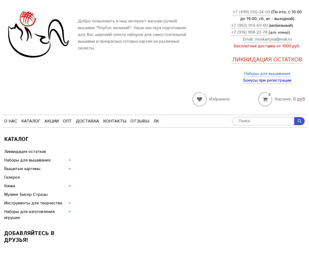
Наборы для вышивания (267, 74)
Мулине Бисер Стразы (26, 195)
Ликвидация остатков (25, 152)
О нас (10, 121)
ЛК (156, 121)
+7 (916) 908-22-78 (249, 32)
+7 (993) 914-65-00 (249, 26)
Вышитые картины (22, 169)
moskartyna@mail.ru (273, 39)
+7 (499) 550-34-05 (251, 12)
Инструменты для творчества (33, 203)
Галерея (12, 177)
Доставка (87, 121)
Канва (9, 186)
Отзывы (139, 121)
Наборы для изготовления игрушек (29, 215)
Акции (51, 121)
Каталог (30, 121)
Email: (249, 39)
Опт (67, 121)
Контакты (114, 121)
